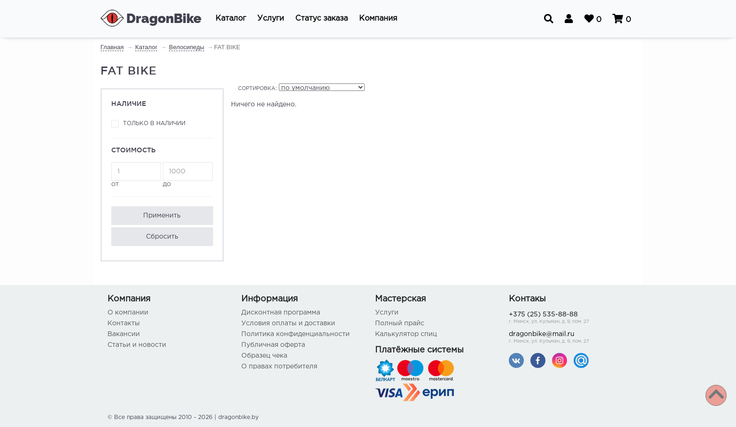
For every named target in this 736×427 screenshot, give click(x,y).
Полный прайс (399, 323)
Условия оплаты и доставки (288, 323)
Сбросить (162, 237)
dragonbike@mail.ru (569, 338)
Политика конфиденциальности (295, 334)
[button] (231, 18)
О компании (127, 312)
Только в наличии (154, 123)
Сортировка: (257, 88)
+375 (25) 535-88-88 (569, 318)
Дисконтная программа (280, 312)
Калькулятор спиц (406, 334)
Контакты (123, 323)
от (136, 174)
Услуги (387, 312)
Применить (162, 215)
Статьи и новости (136, 345)
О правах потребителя (279, 366)
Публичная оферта (273, 345)
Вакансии (123, 334)
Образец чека (264, 356)
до (188, 174)
